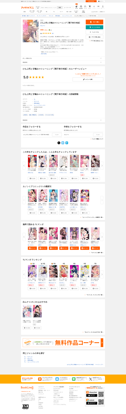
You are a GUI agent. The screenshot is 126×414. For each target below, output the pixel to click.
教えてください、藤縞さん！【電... (84, 280)
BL (46, 11)
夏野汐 (39, 245)
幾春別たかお (73, 245)
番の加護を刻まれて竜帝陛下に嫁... (95, 170)
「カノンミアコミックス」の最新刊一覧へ (92, 217)
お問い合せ (56, 401)
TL (54, 11)
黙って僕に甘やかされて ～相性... (63, 280)
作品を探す (56, 390)
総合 (25, 11)
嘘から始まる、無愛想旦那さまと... (84, 205)
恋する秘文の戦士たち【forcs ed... (95, 280)
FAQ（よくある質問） (58, 397)
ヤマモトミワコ (63, 172)
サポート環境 (56, 395)
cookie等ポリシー (73, 399)
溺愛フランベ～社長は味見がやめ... (84, 243)
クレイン (46, 282)
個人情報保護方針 (73, 395)
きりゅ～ (72, 282)
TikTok (39, 404)
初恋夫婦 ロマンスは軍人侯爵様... (74, 204)
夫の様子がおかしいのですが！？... (42, 170)
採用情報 (71, 392)
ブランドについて (73, 390)
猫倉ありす (51, 207)
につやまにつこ (94, 245)
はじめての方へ (95, 11)
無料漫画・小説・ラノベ (44, 390)
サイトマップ (72, 401)
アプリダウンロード (58, 392)
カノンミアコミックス (39, 105)
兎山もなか (51, 282)
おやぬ (92, 282)
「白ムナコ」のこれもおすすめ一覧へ (93, 332)
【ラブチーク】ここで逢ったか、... (74, 280)
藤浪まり (45, 172)
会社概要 (71, 388)
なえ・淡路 (83, 282)
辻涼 (60, 245)
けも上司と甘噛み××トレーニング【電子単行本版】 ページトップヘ (85, 364)
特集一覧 (40, 392)
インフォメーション (58, 399)
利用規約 (71, 394)
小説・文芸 (68, 11)
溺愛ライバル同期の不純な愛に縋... (53, 243)
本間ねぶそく (83, 245)
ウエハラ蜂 (97, 172)
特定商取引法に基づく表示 (75, 397)
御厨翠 (92, 172)
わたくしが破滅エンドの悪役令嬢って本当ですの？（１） (37, 322)
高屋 (50, 245)
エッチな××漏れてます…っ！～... (84, 169)
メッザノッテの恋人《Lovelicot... (74, 242)
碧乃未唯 (40, 207)
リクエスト (56, 402)
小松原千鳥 (62, 207)
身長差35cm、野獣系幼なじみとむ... (32, 205)
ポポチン (32, 245)
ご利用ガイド (102, 11)
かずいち (57, 282)
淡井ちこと (83, 207)
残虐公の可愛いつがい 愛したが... (42, 280)
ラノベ (61, 11)
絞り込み (38, 7)
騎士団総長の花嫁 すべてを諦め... (53, 170)
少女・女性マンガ (39, 11)
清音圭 (71, 172)
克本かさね (30, 172)
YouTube (40, 406)
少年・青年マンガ (32, 11)
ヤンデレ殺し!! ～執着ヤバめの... (53, 279)
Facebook (40, 408)
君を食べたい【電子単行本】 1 (63, 170)
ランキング (41, 394)
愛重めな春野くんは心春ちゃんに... (42, 243)
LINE (39, 399)
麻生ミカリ (57, 207)
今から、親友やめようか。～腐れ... (32, 280)
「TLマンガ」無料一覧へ (96, 252)
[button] (32, 178)
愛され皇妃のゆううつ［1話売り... (74, 170)
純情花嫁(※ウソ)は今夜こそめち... (63, 204)
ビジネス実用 (76, 11)
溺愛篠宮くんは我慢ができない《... (95, 243)
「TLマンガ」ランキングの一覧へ (94, 295)
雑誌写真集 (83, 11)
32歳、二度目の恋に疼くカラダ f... (42, 205)
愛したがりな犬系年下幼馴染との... (63, 243)
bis (28, 245)
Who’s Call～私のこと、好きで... (32, 242)
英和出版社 (37, 103)
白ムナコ (43, 25)
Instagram (40, 402)
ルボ (71, 207)
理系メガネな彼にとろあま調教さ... (32, 170)
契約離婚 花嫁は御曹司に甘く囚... (53, 204)
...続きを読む (43, 53)
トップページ (41, 388)
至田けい (30, 207)
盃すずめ (51, 172)
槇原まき (40, 172)
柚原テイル (56, 172)
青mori (81, 172)
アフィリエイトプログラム (59, 404)
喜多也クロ (41, 282)
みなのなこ (62, 282)
